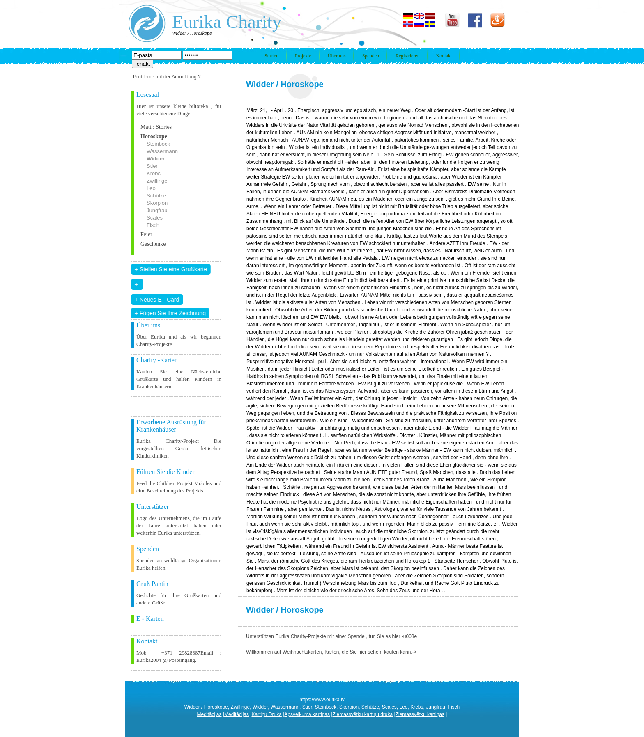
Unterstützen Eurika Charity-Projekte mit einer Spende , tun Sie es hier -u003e (331, 636)
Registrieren (408, 56)
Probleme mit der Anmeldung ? (167, 77)
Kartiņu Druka (266, 714)
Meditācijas (209, 714)
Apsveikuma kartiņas (307, 714)
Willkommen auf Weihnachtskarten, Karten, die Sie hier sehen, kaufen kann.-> (331, 652)
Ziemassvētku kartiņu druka (362, 714)
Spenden (370, 56)
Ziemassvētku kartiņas (420, 714)
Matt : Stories (156, 127)
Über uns (337, 56)
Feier (146, 234)
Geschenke (153, 244)
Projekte (303, 56)
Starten (271, 56)
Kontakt (444, 56)
